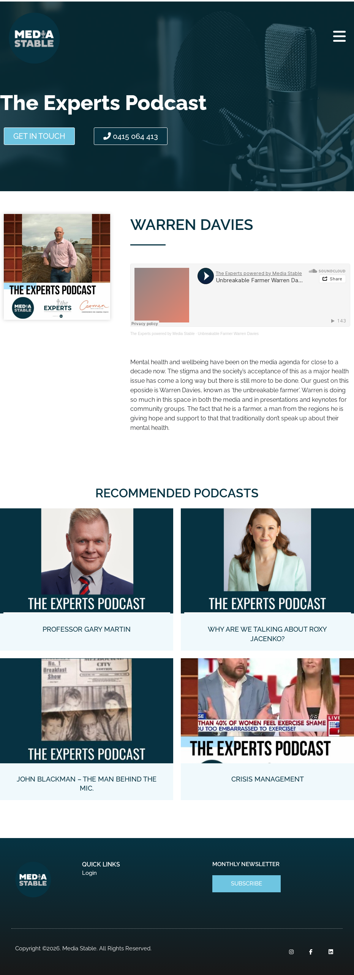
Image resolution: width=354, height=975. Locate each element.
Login (89, 873)
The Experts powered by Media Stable (162, 334)
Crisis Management (267, 779)
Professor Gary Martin (87, 629)
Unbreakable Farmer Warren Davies (228, 334)
